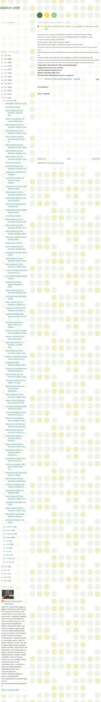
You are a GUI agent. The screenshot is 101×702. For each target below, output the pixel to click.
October (9, 530)
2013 (6, 566)
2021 (6, 73)
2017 (6, 87)
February (9, 558)
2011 (6, 574)
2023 (6, 66)
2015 (6, 94)
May (7, 548)
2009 (6, 581)
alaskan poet (10, 7)
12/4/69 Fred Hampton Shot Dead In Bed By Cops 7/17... (15, 466)
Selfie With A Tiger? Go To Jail (16, 103)
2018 (6, 83)
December (10, 100)
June (8, 544)
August (8, 537)
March (8, 555)
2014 (6, 98)
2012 (6, 570)
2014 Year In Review (12, 107)
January (9, 562)
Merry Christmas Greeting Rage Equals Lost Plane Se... (15, 139)
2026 (6, 55)
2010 (6, 577)
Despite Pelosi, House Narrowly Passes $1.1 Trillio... (14, 284)
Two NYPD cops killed (13, 216)
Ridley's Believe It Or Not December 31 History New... (14, 113)
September (10, 534)
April (7, 551)
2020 (6, 77)
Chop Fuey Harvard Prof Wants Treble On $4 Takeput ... (14, 324)
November (10, 527)
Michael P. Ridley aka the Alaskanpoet (13, 602)
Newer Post (42, 158)
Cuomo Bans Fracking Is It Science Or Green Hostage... (14, 180)
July (7, 541)
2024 (6, 63)
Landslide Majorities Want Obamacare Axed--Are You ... (16, 316)
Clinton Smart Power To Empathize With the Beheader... (13, 438)
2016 (6, 91)
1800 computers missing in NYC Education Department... (14, 388)
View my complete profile (10, 690)
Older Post (96, 158)
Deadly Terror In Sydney (14, 243)
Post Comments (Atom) (55, 163)
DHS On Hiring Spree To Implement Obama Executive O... (14, 452)
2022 (6, 69)
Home (69, 158)
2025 (6, 59)
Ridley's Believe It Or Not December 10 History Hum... (14, 344)
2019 (6, 80)
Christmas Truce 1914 (13, 162)
